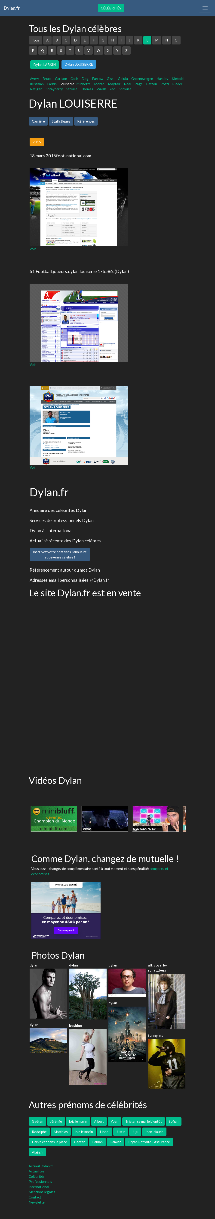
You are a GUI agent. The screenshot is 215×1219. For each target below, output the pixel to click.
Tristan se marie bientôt (143, 1121)
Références (86, 121)
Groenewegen (142, 78)
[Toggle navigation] (205, 8)
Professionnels (40, 1181)
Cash (74, 78)
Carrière (38, 121)
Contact (35, 1197)
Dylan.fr (12, 8)
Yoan (114, 1121)
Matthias (61, 1132)
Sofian (173, 1121)
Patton (151, 84)
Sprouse (125, 89)
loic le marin (78, 1121)
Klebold (177, 78)
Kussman (37, 84)
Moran (99, 84)
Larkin (52, 84)
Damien (115, 1142)
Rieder (177, 84)
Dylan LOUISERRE (78, 64)
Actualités (36, 1171)
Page (138, 84)
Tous (35, 40)
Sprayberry (54, 89)
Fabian (97, 1142)
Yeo (112, 89)
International (39, 1187)
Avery (34, 78)
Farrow (98, 78)
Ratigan (36, 89)
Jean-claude (154, 1132)
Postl (164, 84)
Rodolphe (39, 1132)
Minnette (83, 84)
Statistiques (61, 121)
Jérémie (56, 1121)
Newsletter (37, 1202)
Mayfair (114, 84)
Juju (135, 1132)
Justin (120, 1132)
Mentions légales (42, 1192)
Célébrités (111, 8)
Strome (72, 89)
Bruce (47, 78)
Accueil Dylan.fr (41, 1166)
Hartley (162, 78)
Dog (85, 78)
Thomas (87, 89)
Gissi (110, 78)
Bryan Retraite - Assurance (149, 1142)
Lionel (104, 1132)
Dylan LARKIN (44, 64)
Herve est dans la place (49, 1142)
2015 (37, 142)
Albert (99, 1121)
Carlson (61, 78)
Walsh (101, 89)
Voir (33, 249)
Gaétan (37, 1121)
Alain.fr (37, 1152)
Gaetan (79, 1142)
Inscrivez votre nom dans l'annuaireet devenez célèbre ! (60, 554)
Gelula (123, 78)
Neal (127, 84)
